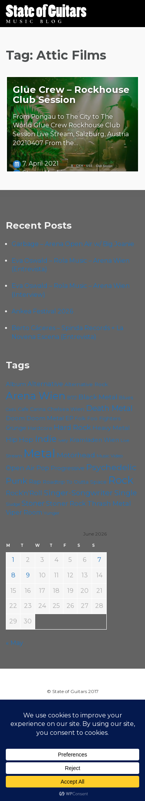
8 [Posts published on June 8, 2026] (13, 575)
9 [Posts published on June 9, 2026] (28, 575)
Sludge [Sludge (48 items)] (13, 504)
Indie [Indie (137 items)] (46, 439)
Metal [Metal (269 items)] (39, 453)
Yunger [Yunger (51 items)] (52, 513)
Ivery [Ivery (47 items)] (63, 440)
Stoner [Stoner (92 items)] (33, 503)
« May (14, 643)
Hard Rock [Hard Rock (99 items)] (72, 427)
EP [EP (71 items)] (69, 418)
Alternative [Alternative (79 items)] (45, 384)
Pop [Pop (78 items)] (42, 468)
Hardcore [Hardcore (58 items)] (40, 428)
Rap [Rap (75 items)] (35, 481)
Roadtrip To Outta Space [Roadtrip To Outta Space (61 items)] (75, 482)
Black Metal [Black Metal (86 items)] (98, 397)
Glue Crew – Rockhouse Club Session (71, 94)
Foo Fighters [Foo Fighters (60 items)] (104, 418)
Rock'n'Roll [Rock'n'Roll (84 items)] (24, 493)
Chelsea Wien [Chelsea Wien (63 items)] (65, 409)
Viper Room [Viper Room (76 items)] (24, 512)
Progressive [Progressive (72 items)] (68, 468)
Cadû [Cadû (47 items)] (11, 409)
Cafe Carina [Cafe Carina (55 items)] (32, 409)
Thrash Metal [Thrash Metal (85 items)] (109, 503)
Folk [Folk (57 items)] (80, 418)
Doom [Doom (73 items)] (15, 418)
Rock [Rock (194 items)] (120, 480)
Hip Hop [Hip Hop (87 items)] (19, 439)
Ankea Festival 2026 (42, 311)
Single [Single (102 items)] (125, 492)
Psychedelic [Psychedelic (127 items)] (111, 467)
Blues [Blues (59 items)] (126, 397)
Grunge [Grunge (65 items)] (16, 427)
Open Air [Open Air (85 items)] (20, 468)
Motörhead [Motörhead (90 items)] (76, 455)
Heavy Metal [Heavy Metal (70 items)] (111, 427)
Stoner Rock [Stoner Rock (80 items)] (66, 503)
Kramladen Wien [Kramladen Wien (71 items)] (94, 439)
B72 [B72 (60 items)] (72, 397)
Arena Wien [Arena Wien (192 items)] (35, 396)
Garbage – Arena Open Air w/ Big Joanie (73, 244)
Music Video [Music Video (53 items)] (110, 456)
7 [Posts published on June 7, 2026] (99, 559)
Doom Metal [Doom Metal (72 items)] (45, 418)
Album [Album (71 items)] (16, 384)
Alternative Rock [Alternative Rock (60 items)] (86, 384)
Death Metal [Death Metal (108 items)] (109, 408)
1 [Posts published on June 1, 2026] (13, 559)
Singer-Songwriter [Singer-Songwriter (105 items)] (78, 492)
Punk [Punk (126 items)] (16, 481)
